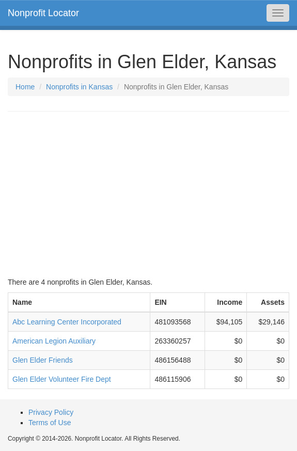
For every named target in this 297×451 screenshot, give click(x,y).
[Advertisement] (148, 194)
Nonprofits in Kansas (79, 87)
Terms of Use (49, 422)
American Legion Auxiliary (54, 341)
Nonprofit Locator (43, 13)
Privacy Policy (50, 412)
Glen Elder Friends (42, 360)
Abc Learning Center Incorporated (66, 322)
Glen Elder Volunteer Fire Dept (61, 379)
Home (25, 87)
